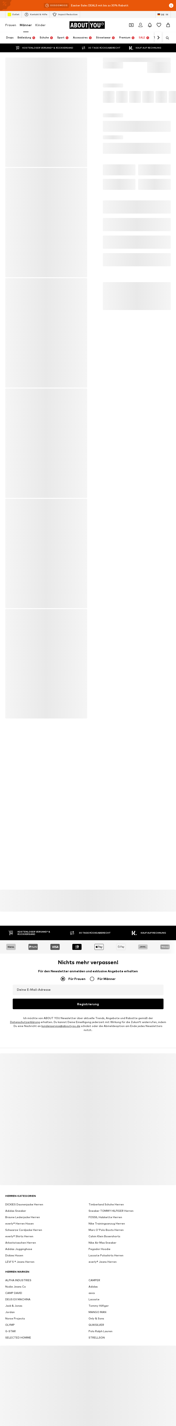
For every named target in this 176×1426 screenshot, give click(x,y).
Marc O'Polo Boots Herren (106, 1229)
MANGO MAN (97, 1311)
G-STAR (10, 1330)
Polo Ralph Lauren (100, 1330)
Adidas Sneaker (15, 1210)
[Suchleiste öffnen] (165, 38)
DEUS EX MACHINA (17, 1298)
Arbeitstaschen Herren (20, 1242)
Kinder (40, 25)
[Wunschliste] (159, 25)
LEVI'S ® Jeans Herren (19, 1261)
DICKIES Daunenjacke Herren (24, 1203)
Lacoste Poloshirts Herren (106, 1254)
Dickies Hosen (14, 1254)
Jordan (10, 1311)
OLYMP (10, 1324)
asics (92, 1292)
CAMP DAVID (13, 1292)
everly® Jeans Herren (103, 1261)
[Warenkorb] (168, 25)
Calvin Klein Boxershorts (104, 1235)
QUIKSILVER (96, 1324)
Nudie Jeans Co (15, 1286)
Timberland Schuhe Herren (106, 1203)
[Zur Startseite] (87, 25)
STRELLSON (97, 1337)
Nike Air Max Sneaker (102, 1242)
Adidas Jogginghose (18, 1248)
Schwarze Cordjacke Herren (23, 1229)
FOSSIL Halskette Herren (105, 1216)
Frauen (10, 25)
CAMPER (94, 1279)
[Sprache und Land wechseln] (163, 14)
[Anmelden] (140, 25)
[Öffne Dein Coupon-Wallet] (131, 25)
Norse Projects (15, 1317)
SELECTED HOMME (18, 1337)
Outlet (13, 14)
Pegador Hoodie (99, 1248)
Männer (26, 25)
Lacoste (94, 1298)
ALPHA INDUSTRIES (18, 1279)
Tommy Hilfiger (99, 1305)
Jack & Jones (13, 1305)
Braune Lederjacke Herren (22, 1216)
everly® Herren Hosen (19, 1223)
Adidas (93, 1286)
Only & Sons (96, 1317)
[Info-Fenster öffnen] (171, 5)
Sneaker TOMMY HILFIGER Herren (111, 1210)
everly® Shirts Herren (19, 1235)
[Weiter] (158, 38)
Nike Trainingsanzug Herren (107, 1223)
